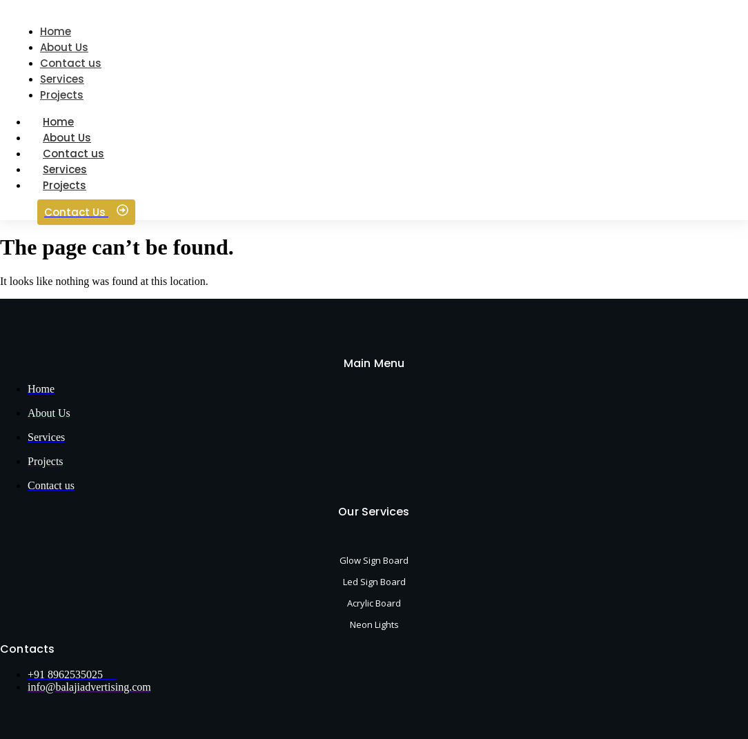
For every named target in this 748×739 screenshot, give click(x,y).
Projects (64, 185)
